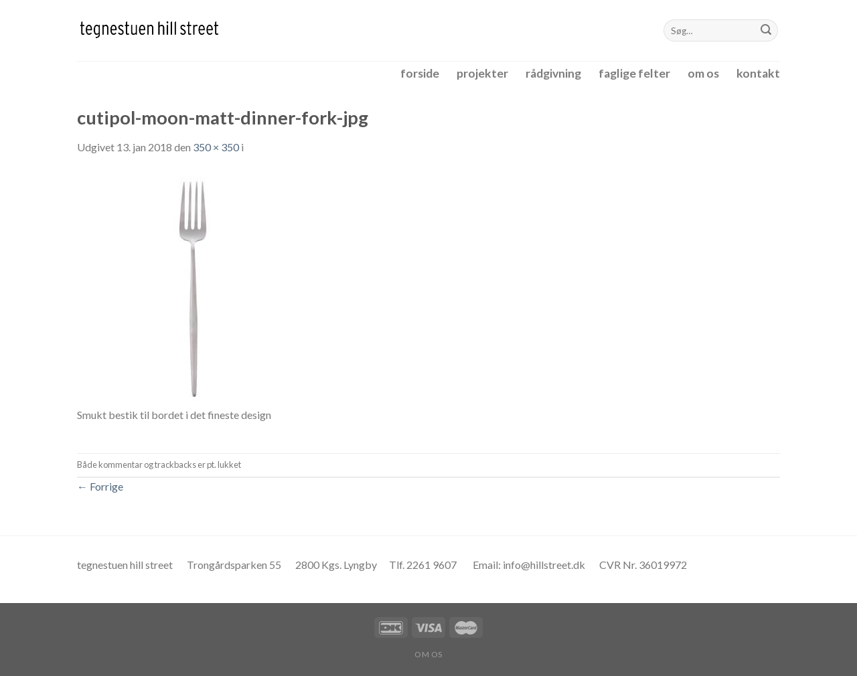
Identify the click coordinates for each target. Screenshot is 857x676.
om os (703, 73)
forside (419, 73)
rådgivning (553, 73)
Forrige (100, 486)
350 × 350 (216, 147)
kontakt (758, 73)
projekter (482, 73)
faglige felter (634, 73)
